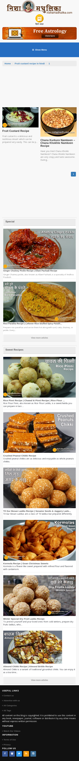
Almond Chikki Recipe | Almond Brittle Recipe (28, 666)
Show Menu (39, 50)
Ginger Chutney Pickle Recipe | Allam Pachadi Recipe (30, 271)
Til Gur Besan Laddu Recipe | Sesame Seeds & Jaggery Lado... (37, 511)
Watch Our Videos (12, 731)
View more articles (39, 338)
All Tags (7, 710)
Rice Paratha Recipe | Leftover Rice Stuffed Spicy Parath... (32, 323)
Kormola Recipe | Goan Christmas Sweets (25, 563)
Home (8, 63)
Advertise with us (12, 700)
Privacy (7, 745)
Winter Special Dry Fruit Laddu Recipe (24, 619)
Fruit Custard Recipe (15, 130)
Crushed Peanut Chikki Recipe (19, 455)
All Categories (10, 705)
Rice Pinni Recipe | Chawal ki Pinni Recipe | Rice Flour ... (34, 400)
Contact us (9, 695)
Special (9, 221)
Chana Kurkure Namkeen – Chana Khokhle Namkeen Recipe (57, 143)
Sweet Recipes (14, 349)
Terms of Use (10, 740)
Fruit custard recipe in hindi (30, 63)
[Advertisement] (39, 88)
